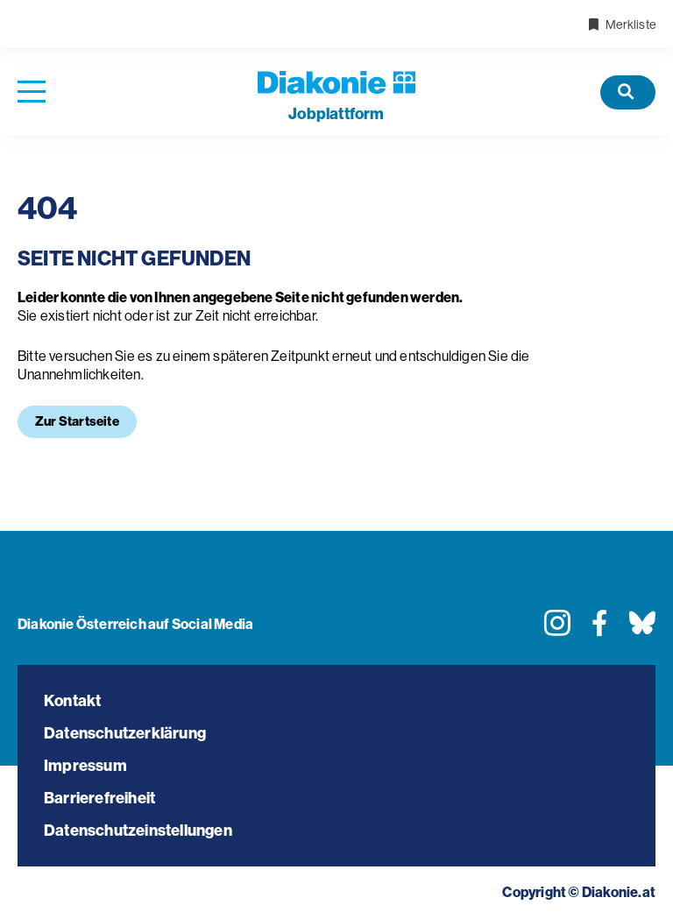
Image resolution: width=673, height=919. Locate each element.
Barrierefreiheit (99, 798)
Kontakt (72, 700)
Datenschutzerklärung (125, 733)
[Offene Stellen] (627, 92)
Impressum (85, 765)
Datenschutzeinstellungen (138, 830)
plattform (336, 114)
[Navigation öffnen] (32, 92)
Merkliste (621, 25)
